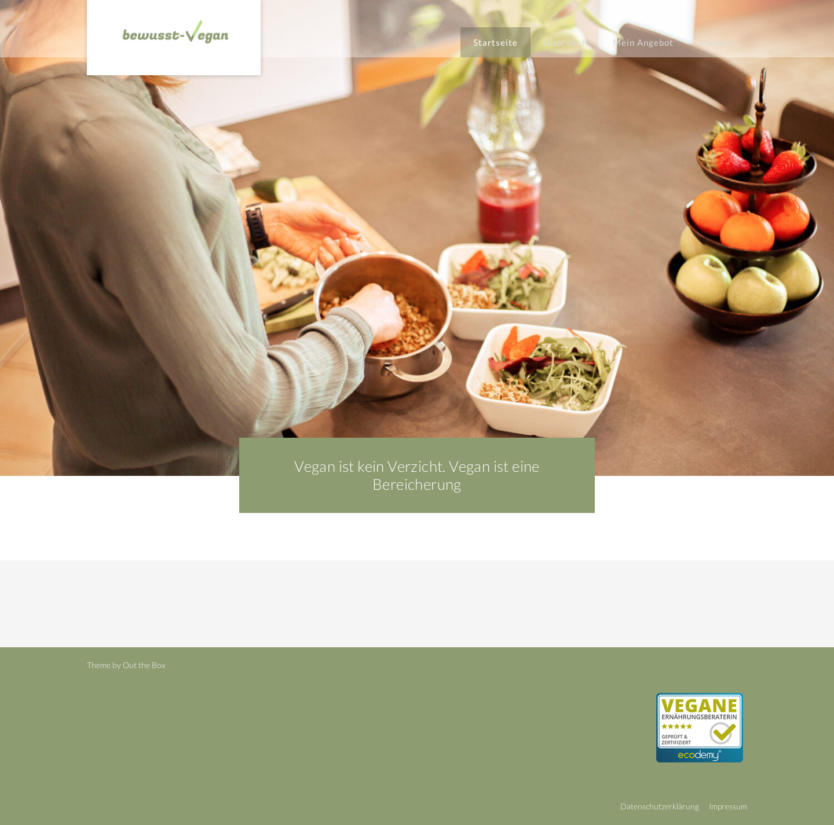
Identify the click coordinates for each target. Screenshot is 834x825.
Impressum (728, 806)
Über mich (565, 42)
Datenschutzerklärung (659, 806)
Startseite (495, 42)
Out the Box (144, 665)
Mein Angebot (643, 42)
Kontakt (716, 42)
